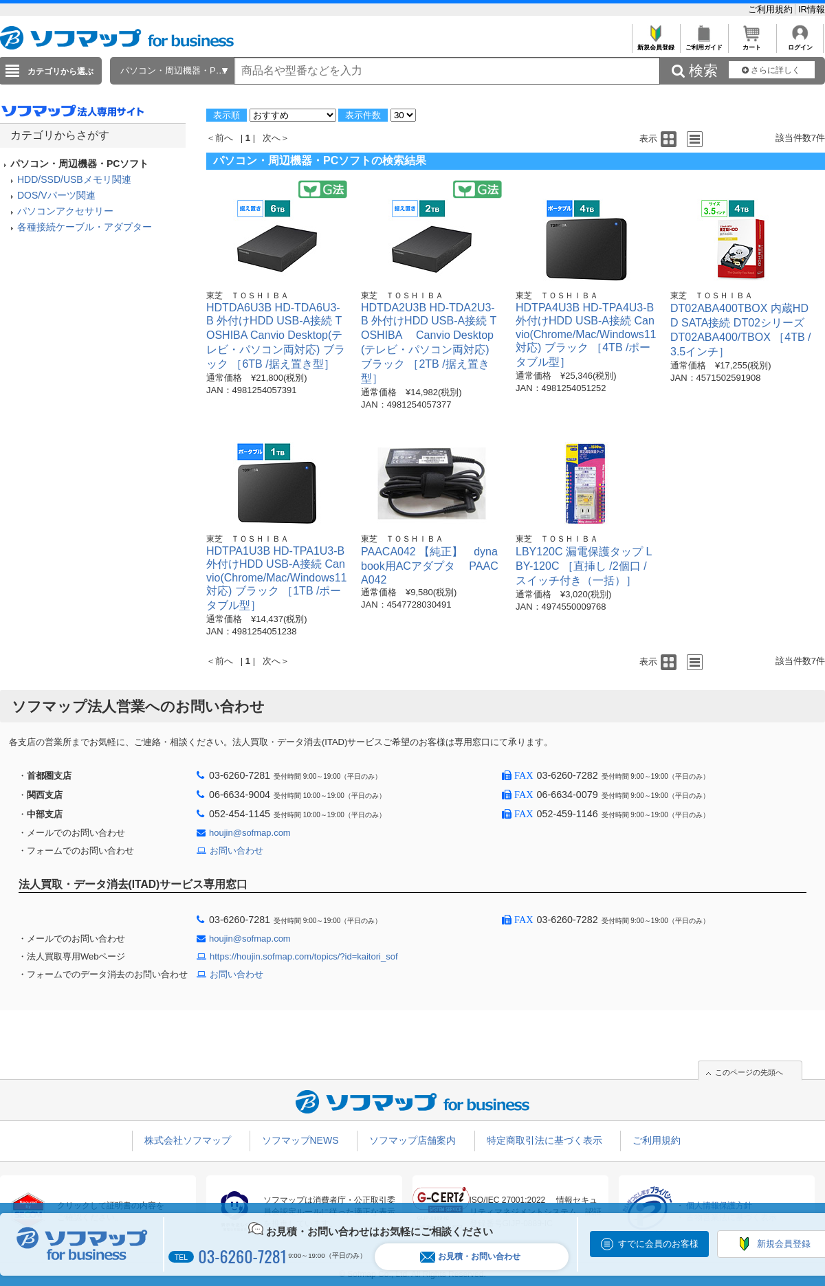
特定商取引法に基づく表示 (544, 1140)
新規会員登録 (655, 43)
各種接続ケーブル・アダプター (84, 226)
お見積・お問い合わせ (470, 1257)
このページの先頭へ (749, 1072)
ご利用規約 (771, 9)
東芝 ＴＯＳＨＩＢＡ (247, 295)
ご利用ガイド (703, 43)
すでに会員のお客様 (658, 1244)
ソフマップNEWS (300, 1140)
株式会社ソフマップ (187, 1140)
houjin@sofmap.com (250, 833)
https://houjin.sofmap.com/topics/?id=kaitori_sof (304, 956)
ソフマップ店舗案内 (412, 1140)
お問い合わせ (236, 850)
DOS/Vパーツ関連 (56, 195)
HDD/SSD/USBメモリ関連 (74, 179)
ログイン (800, 43)
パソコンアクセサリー (65, 211)
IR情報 (811, 9)
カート (751, 43)
